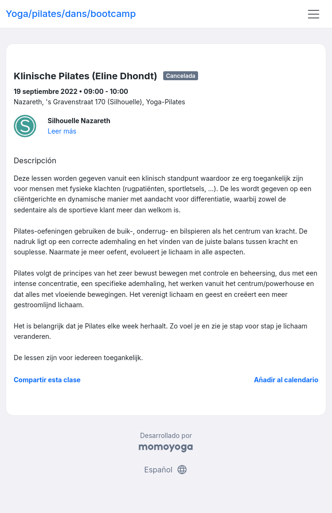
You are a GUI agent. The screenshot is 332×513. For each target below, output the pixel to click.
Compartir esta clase (47, 380)
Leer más (62, 131)
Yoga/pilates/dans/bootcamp (71, 13)
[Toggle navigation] (313, 14)
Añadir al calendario (286, 380)
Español (166, 469)
